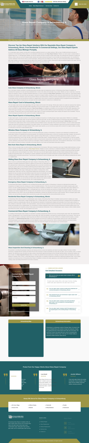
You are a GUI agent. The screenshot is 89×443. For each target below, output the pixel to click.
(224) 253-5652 (82, 4)
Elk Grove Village (15, 405)
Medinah (31, 407)
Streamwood (66, 407)
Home (30, 5)
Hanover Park (15, 407)
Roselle (65, 405)
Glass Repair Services (38, 5)
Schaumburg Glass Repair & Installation (45, 440)
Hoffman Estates (32, 405)
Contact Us (56, 5)
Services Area (49, 5)
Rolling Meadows (50, 407)
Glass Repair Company (17, 40)
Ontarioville (48, 405)
